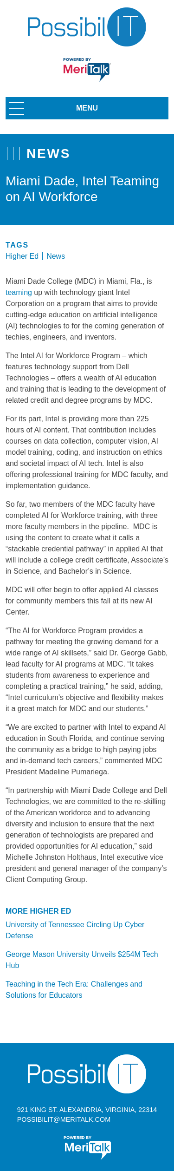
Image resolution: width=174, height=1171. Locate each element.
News (55, 256)
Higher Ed (22, 256)
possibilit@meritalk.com (63, 1119)
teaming (19, 292)
